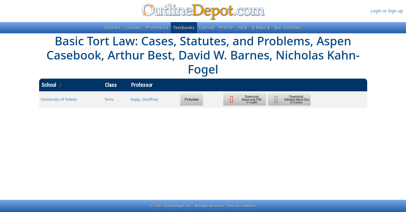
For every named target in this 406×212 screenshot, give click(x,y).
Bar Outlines (288, 27)
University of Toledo (59, 99)
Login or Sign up (386, 11)
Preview (191, 99)
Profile (226, 27)
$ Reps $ (261, 27)
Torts (108, 99)
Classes (133, 27)
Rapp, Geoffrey (144, 99)
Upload (207, 27)
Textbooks (184, 27)
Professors (157, 27)
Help (243, 27)
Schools (113, 27)
